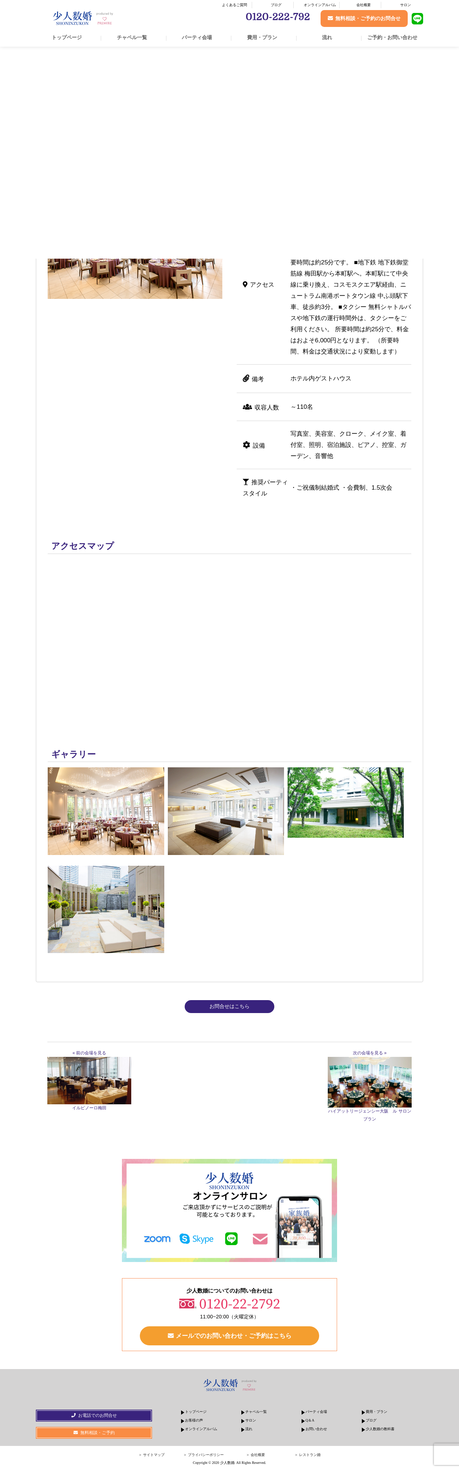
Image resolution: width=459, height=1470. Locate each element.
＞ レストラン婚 (307, 1456)
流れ (327, 37)
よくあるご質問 (234, 5)
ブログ (276, 5)
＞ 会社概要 (255, 1456)
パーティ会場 (197, 37)
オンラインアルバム (320, 5)
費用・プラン (262, 37)
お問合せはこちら (229, 1006)
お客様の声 (194, 1421)
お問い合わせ (316, 1430)
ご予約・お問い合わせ (392, 37)
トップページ (67, 37)
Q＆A (310, 1421)
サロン (405, 5)
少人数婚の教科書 (380, 1430)
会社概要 (363, 5)
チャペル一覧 (132, 37)
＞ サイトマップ (151, 1456)
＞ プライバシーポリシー (203, 1456)
